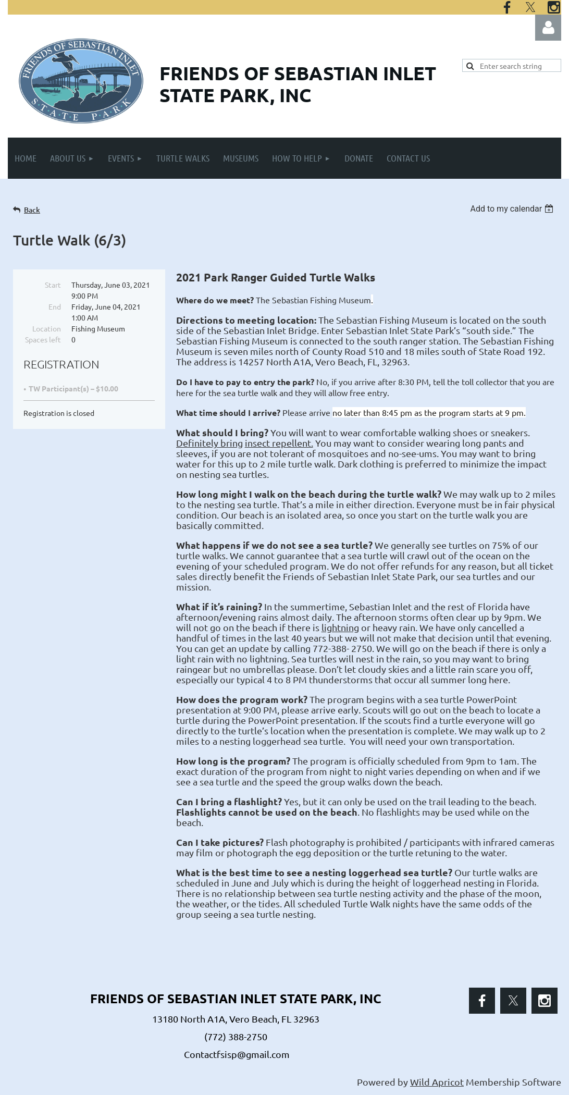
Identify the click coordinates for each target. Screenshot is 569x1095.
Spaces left (43, 339)
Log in (548, 28)
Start (53, 284)
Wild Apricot (437, 1081)
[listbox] (513, 208)
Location (46, 328)
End (54, 306)
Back (32, 210)
